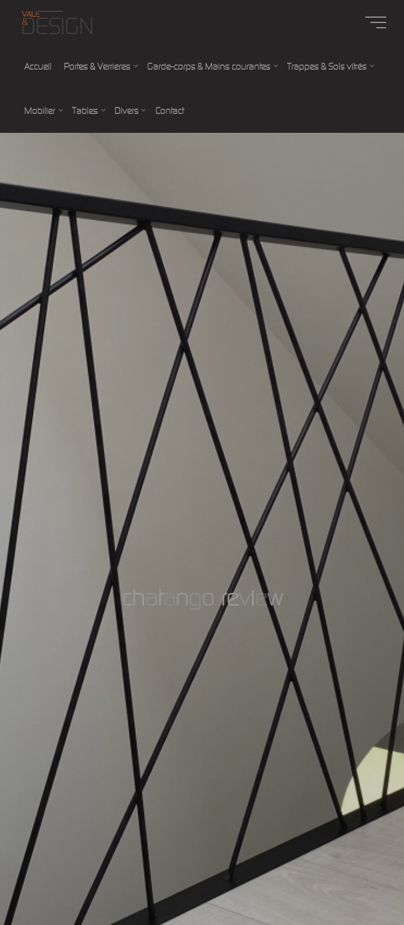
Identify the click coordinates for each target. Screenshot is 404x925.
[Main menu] (375, 22)
